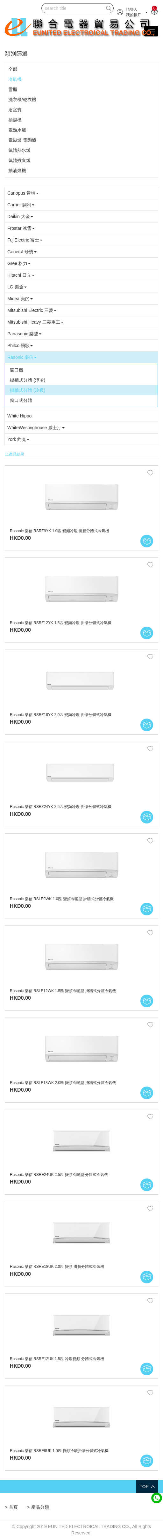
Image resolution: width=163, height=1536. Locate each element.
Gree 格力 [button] (19, 263)
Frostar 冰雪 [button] (21, 228)
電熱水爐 (17, 129)
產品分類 (40, 1507)
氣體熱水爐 (19, 150)
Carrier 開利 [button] (20, 204)
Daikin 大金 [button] (20, 216)
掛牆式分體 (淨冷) (27, 380)
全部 (12, 69)
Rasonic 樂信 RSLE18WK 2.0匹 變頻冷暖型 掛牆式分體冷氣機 (63, 1083)
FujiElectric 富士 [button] (24, 239)
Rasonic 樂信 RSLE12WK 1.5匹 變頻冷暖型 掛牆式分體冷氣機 (63, 991)
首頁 (13, 1507)
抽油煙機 (17, 170)
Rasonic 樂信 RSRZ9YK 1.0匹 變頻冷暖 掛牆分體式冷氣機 (59, 531)
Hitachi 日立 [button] (20, 275)
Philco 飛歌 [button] (20, 345)
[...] (73, 8)
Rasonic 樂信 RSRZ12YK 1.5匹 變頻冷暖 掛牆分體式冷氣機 (60, 623)
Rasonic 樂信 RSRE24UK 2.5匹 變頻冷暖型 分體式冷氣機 (59, 1174)
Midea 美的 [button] (20, 298)
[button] (132, 12)
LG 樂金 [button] (17, 286)
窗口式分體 (21, 400)
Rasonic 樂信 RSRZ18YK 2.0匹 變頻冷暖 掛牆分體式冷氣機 (60, 715)
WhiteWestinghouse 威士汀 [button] (36, 427)
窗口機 (16, 369)
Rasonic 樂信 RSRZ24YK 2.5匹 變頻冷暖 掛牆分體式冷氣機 (60, 806)
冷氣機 (15, 79)
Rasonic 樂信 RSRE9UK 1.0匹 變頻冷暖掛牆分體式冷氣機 (59, 1451)
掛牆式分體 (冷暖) (27, 390)
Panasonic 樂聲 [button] (24, 333)
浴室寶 (15, 109)
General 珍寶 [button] (22, 251)
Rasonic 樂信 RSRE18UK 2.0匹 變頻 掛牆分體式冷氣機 (57, 1266)
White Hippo (19, 415)
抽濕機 (15, 119)
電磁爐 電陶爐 (22, 140)
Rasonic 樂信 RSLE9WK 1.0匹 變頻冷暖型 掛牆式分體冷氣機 (62, 899)
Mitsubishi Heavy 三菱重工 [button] (35, 322)
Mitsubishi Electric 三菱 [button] (31, 310)
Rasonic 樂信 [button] (22, 357)
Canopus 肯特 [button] (23, 193)
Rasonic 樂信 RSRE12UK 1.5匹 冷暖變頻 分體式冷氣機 (57, 1359)
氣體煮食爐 (19, 160)
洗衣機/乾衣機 (22, 99)
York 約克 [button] (18, 439)
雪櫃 (12, 89)
